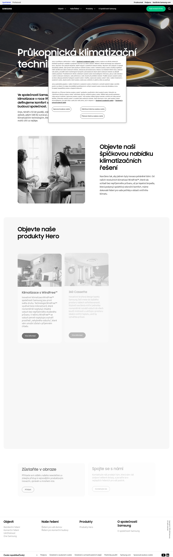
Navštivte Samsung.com (162, 2)
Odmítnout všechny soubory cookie (93, 109)
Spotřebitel (6, 2)
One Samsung (10, 536)
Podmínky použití (110, 555)
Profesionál (16, 2)
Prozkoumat (138, 2)
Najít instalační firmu (156, 9)
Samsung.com (125, 555)
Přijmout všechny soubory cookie (92, 116)
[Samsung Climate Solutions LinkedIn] (167, 555)
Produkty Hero (86, 527)
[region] (87, 89)
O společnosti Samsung (128, 531)
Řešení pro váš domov (52, 527)
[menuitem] (61, 9)
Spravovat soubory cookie (143, 555)
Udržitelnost (9, 533)
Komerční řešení (11, 530)
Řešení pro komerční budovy (55, 530)
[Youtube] (164, 555)
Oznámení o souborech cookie (60, 555)
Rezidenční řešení (12, 527)
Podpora (148, 2)
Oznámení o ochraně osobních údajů (88, 555)
